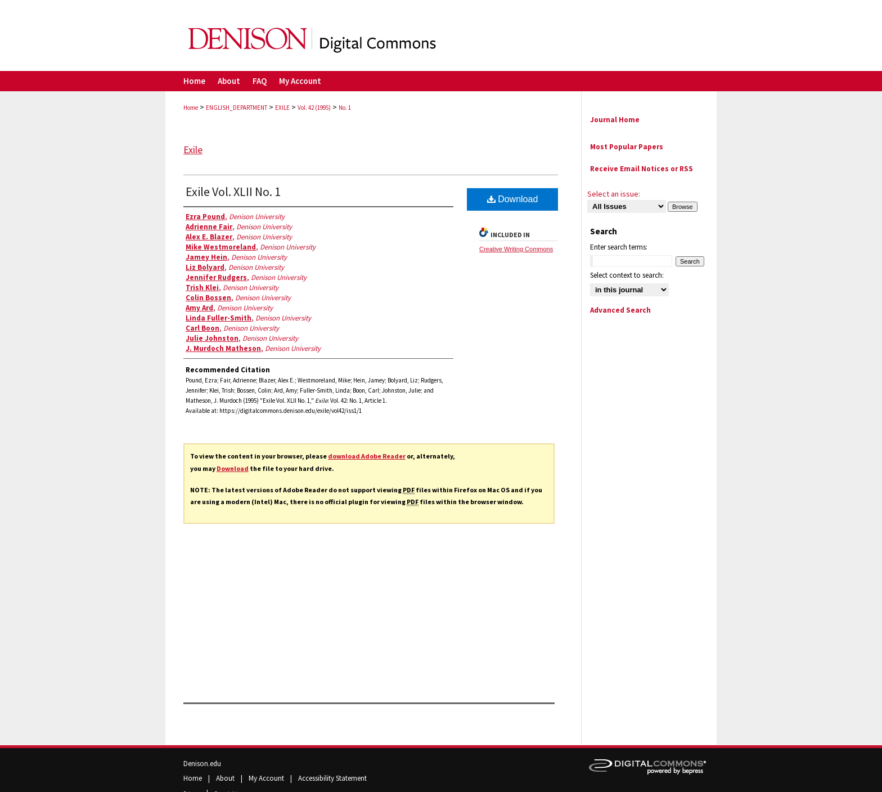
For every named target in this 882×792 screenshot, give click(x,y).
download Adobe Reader (367, 456)
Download (233, 468)
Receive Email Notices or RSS (641, 168)
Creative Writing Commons (516, 249)
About (226, 778)
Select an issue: (613, 194)
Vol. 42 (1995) (314, 108)
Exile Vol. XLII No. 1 (233, 191)
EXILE (282, 108)
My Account (267, 778)
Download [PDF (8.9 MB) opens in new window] (512, 199)
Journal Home (615, 119)
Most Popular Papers (626, 147)
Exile (192, 149)
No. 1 (345, 108)
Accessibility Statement (332, 778)
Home (190, 108)
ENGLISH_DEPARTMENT (236, 108)
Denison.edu (202, 763)
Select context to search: (627, 275)
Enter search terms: (618, 247)
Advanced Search (620, 310)
